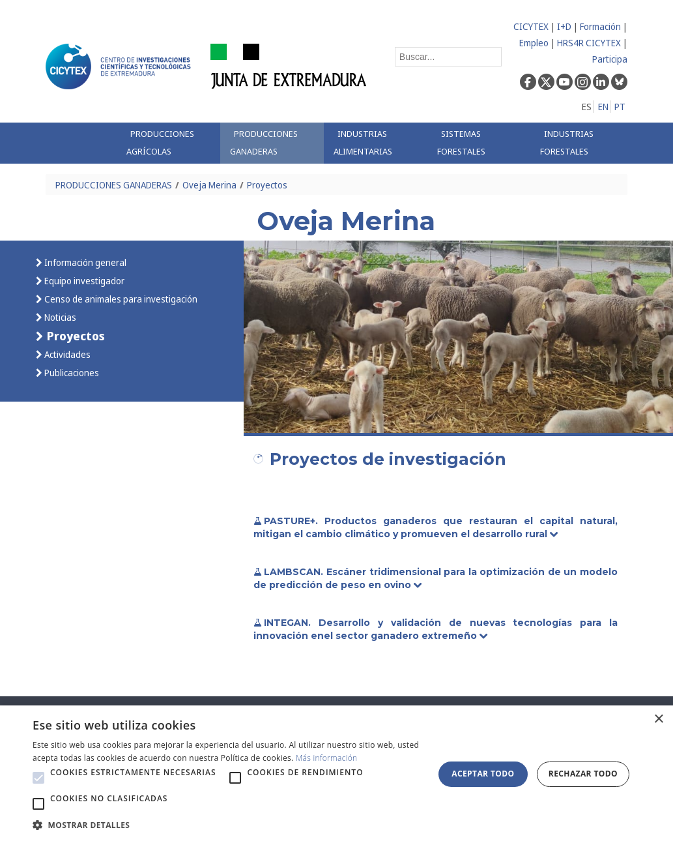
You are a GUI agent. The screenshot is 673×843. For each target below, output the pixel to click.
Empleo (534, 43)
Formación (600, 26)
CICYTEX (531, 26)
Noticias (59, 317)
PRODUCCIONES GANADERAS (113, 185)
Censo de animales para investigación (119, 299)
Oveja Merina (209, 185)
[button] (38, 778)
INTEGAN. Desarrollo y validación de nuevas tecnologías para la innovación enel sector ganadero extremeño (435, 629)
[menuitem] (168, 143)
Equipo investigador (83, 280)
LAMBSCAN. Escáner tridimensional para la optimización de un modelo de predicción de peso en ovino (435, 578)
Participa (609, 59)
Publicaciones (70, 372)
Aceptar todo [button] (482, 773)
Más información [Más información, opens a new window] (327, 757)
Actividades (66, 354)
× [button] (658, 719)
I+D (564, 26)
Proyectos (267, 185)
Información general (84, 262)
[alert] (336, 774)
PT (619, 106)
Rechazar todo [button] (583, 773)
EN (603, 106)
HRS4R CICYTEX (589, 43)
